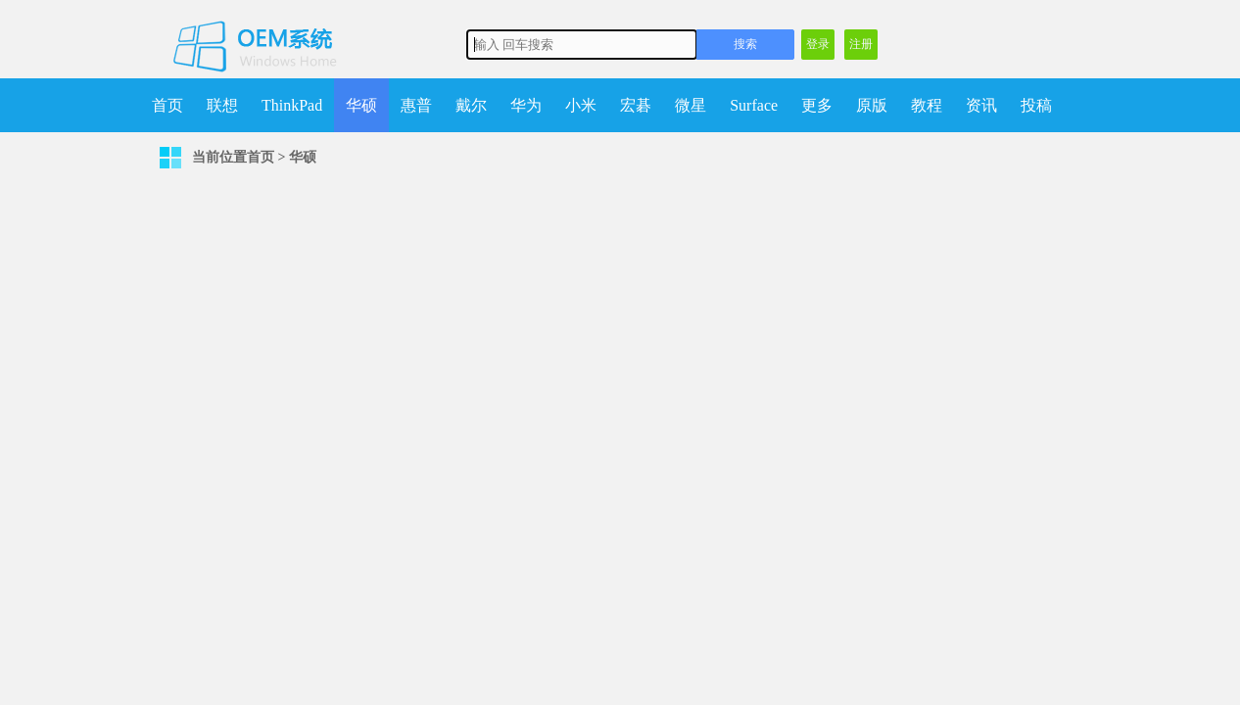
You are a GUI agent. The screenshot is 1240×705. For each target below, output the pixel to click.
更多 (817, 105)
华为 (526, 105)
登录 (818, 44)
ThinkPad (292, 105)
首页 (167, 105)
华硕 (361, 105)
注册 (861, 44)
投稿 (1036, 105)
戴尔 (471, 105)
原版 (871, 105)
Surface (754, 105)
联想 (222, 105)
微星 (690, 105)
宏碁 (635, 105)
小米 (580, 105)
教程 (926, 105)
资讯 (981, 105)
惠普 (416, 105)
